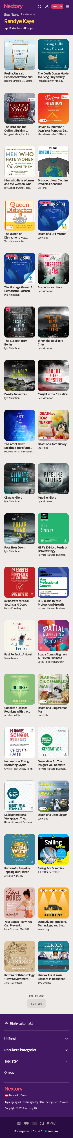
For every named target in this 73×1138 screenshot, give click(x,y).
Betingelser (52, 1102)
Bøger (15, 14)
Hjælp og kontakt (18, 1023)
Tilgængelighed (13, 1102)
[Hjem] (20, 6)
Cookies (63, 1102)
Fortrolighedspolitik (33, 1102)
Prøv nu (57, 6)
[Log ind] (46, 6)
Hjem (7, 14)
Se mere (36, 1003)
